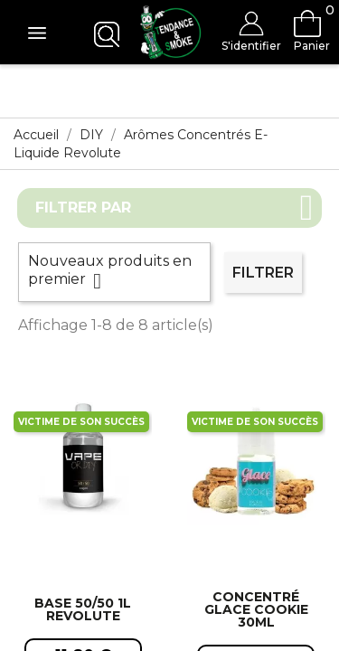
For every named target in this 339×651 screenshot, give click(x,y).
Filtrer (263, 272)
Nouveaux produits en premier (114, 272)
